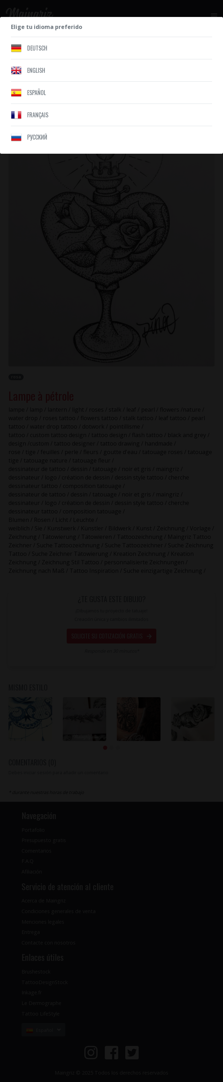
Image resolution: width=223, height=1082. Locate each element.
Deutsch (37, 48)
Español (36, 92)
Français (37, 115)
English (36, 70)
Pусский (37, 137)
